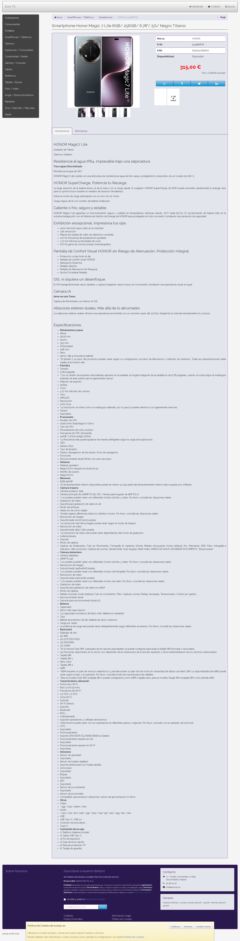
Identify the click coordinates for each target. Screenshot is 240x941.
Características (62, 131)
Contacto (214, 6)
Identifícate (196, 6)
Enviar (102, 907)
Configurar (175, 926)
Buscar (230, 6)
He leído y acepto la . (86, 899)
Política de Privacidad (142, 892)
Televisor (9, 43)
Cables (8, 69)
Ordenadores (12, 18)
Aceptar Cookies (204, 926)
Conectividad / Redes (16, 56)
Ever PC (10, 6)
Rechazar (188, 926)
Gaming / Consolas (15, 63)
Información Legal (121, 915)
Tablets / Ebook (13, 82)
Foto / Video (12, 88)
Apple (8, 114)
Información (81, 131)
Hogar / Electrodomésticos (19, 95)
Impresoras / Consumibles (19, 50)
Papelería (9, 101)
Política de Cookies (134, 937)
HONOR (196, 38)
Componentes (12, 24)
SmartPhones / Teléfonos (18, 37)
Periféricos (10, 76)
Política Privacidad (73, 919)
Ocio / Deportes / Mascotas (20, 108)
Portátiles (9, 30)
